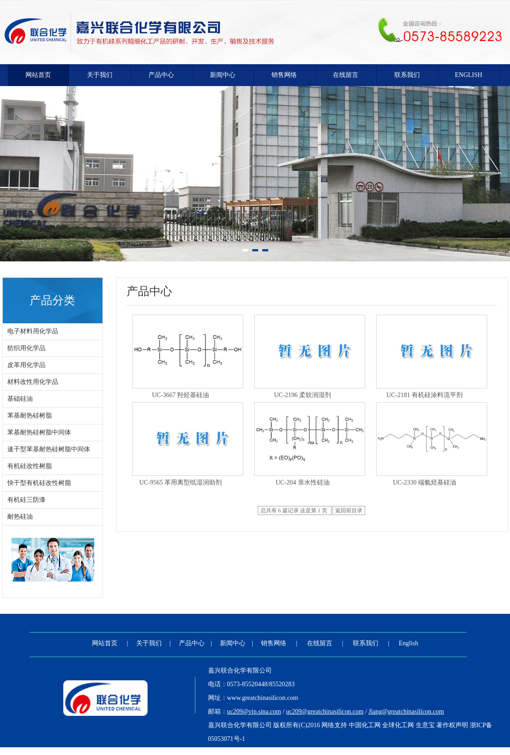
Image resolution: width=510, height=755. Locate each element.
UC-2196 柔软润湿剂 (303, 395)
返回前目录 (348, 510)
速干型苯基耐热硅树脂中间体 (48, 449)
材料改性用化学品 (32, 381)
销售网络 (284, 74)
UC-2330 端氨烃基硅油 (425, 482)
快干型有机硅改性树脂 (39, 483)
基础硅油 (20, 398)
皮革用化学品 (26, 365)
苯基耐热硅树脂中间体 (39, 432)
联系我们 (407, 74)
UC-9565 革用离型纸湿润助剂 (180, 482)
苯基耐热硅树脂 (29, 415)
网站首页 (38, 74)
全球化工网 (398, 725)
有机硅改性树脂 (29, 466)
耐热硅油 (20, 516)
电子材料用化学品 (32, 331)
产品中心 (161, 74)
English (468, 74)
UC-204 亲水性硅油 (302, 482)
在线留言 (345, 74)
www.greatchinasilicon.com (262, 697)
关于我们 (99, 74)
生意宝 (425, 725)
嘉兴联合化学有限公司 (240, 670)
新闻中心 (222, 74)
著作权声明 (452, 725)
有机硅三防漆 (26, 499)
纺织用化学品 (26, 348)
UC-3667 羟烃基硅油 (180, 395)
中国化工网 (365, 725)
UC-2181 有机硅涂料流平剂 (425, 395)
